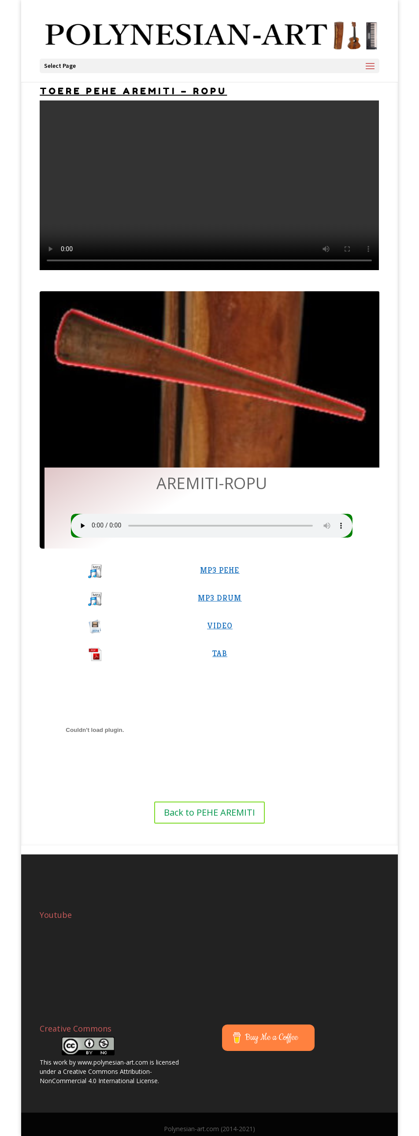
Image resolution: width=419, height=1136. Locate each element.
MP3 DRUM (219, 598)
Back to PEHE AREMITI (209, 812)
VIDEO (220, 625)
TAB (219, 653)
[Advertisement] (295, 867)
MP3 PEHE (219, 570)
